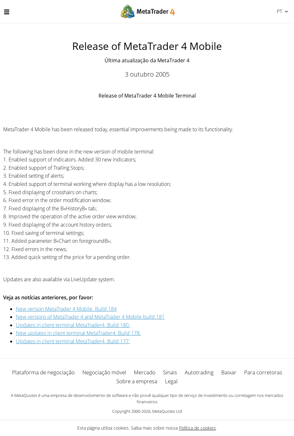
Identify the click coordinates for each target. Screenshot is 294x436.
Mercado (144, 372)
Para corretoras (263, 372)
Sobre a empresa (136, 381)
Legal (171, 381)
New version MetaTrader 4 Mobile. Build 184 (66, 308)
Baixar (228, 372)
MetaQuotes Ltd (167, 411)
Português (279, 11)
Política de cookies (197, 428)
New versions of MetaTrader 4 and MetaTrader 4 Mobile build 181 (90, 316)
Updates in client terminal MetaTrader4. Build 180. (73, 325)
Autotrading (199, 372)
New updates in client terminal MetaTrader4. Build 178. (78, 333)
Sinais (170, 372)
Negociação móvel (104, 372)
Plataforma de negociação (43, 372)
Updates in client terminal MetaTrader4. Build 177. (73, 341)
